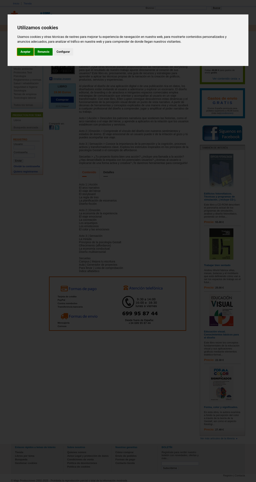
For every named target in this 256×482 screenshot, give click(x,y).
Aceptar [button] (25, 51)
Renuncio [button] (43, 51)
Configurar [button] (63, 51)
